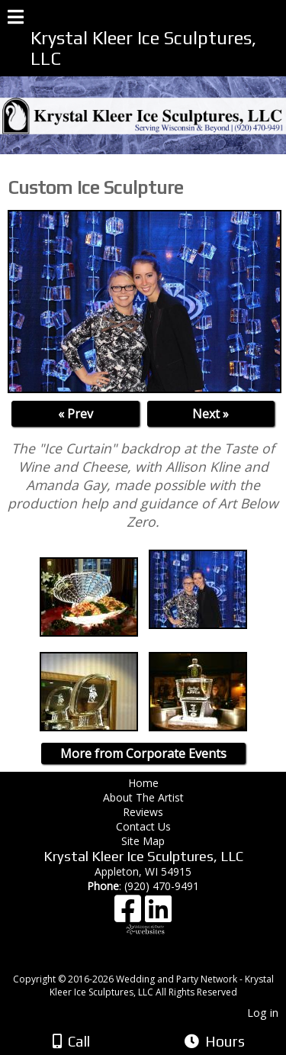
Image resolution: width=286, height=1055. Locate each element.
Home (143, 783)
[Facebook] (129, 914)
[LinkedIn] (158, 914)
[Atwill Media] (156, 962)
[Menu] (16, 19)
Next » (210, 413)
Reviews (143, 812)
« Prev (75, 413)
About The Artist (146, 797)
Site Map (143, 841)
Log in (262, 1012)
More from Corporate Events (143, 753)
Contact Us (143, 826)
